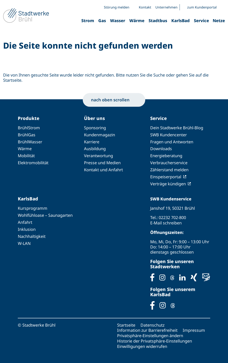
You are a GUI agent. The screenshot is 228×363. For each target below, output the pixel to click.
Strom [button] (87, 20)
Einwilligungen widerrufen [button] (142, 344)
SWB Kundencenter (168, 135)
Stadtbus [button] (158, 20)
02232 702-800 (172, 216)
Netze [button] (219, 20)
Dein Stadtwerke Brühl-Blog (176, 128)
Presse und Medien (102, 162)
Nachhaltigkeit (32, 234)
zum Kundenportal (202, 7)
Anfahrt (25, 221)
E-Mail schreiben (166, 221)
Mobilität (26, 155)
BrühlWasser (30, 141)
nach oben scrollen (114, 100)
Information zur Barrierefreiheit (147, 328)
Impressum (194, 328)
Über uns (94, 118)
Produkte (28, 118)
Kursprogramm (32, 207)
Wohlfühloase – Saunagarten (45, 214)
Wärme (25, 148)
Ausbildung (95, 148)
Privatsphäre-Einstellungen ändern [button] (150, 333)
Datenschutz (152, 323)
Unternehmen (166, 7)
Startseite (126, 323)
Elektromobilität (33, 162)
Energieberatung (166, 155)
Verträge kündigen (168, 182)
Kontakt (145, 7)
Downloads (161, 148)
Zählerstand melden (169, 169)
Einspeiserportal (165, 176)
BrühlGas (27, 135)
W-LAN (24, 241)
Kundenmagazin (99, 135)
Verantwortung (98, 155)
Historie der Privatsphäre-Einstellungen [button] (154, 338)
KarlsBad (28, 197)
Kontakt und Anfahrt (103, 169)
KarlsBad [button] (180, 20)
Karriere (91, 141)
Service (158, 118)
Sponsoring (95, 128)
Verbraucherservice (168, 162)
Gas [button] (102, 20)
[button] (222, 7)
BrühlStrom (29, 128)
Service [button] (201, 20)
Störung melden (116, 7)
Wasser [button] (117, 20)
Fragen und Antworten (171, 141)
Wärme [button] (136, 20)
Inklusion (27, 227)
